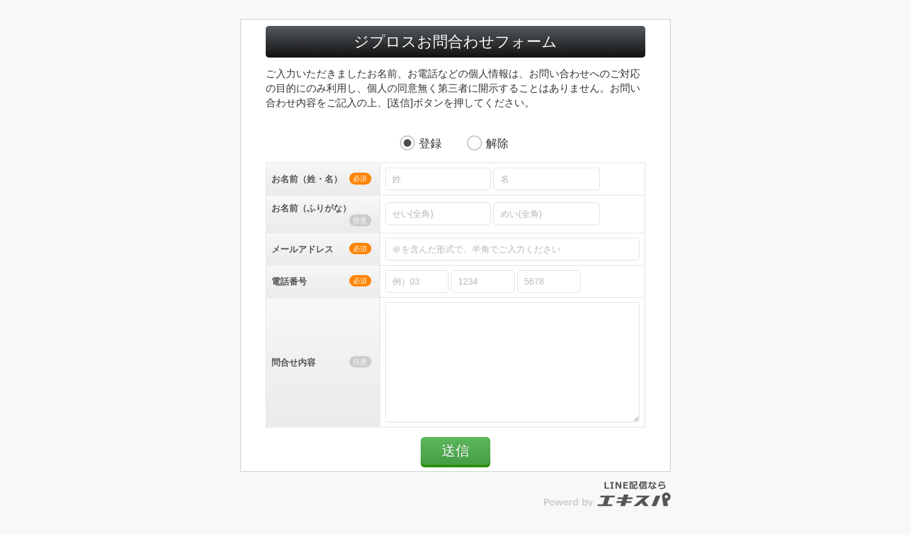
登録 (430, 143)
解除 (497, 143)
